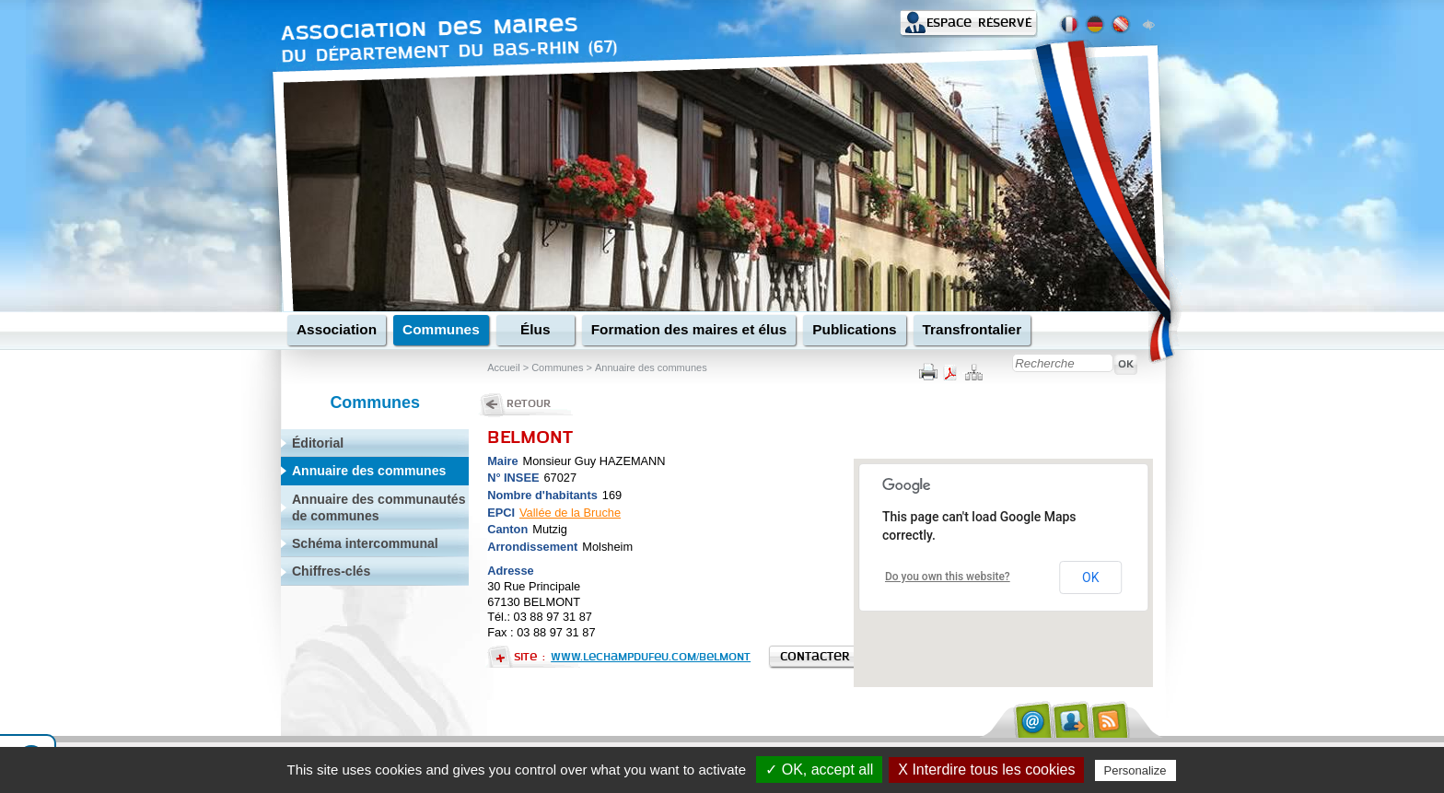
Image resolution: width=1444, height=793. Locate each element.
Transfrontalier (972, 329)
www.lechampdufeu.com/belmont (651, 656)
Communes (441, 329)
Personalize (1135, 770)
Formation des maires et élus (689, 329)
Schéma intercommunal (365, 543)
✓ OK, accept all (819, 769)
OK (1090, 577)
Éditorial (318, 443)
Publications (854, 329)
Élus (535, 329)
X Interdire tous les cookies (986, 769)
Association (337, 329)
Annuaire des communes (650, 367)
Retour (529, 403)
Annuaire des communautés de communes (379, 507)
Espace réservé (978, 22)
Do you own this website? (947, 576)
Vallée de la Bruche (570, 512)
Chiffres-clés (331, 571)
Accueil (503, 367)
